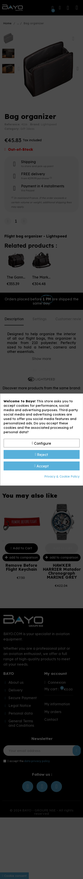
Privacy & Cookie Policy (61, 476)
